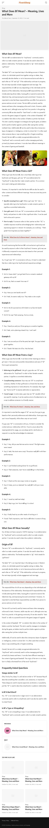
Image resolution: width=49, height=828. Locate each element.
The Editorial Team (6, 18)
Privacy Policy (5, 820)
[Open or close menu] (3, 3)
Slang (3, 8)
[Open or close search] (46, 2)
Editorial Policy (15, 820)
